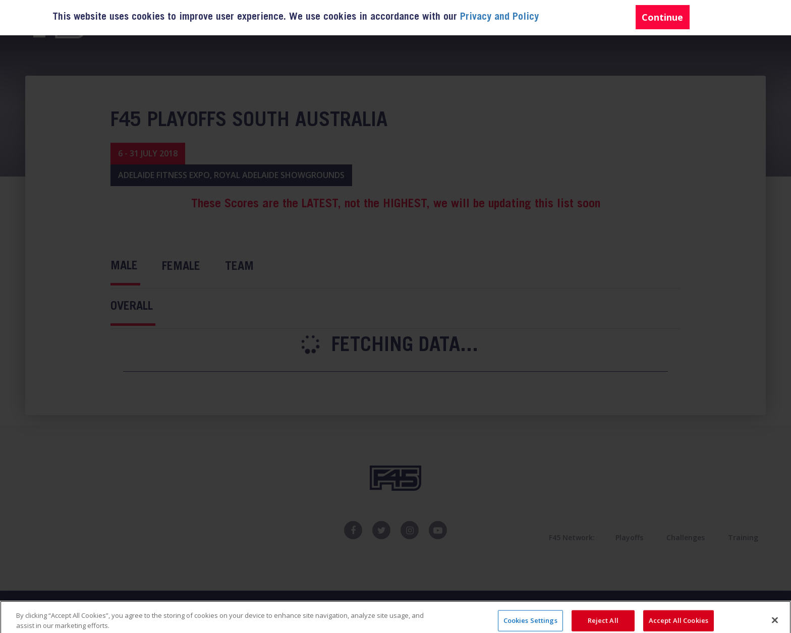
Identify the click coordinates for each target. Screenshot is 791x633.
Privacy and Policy (499, 18)
